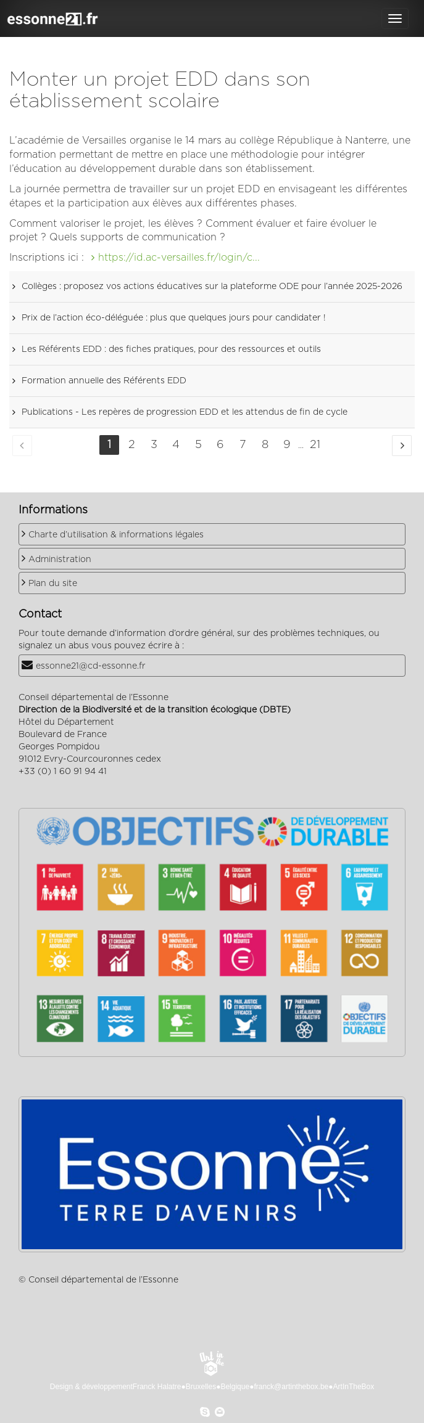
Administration (59, 559)
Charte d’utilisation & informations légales (116, 535)
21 (315, 445)
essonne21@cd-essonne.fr (91, 666)
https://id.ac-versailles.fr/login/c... (179, 258)
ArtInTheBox (354, 1386)
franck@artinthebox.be (291, 1386)
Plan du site (52, 583)
